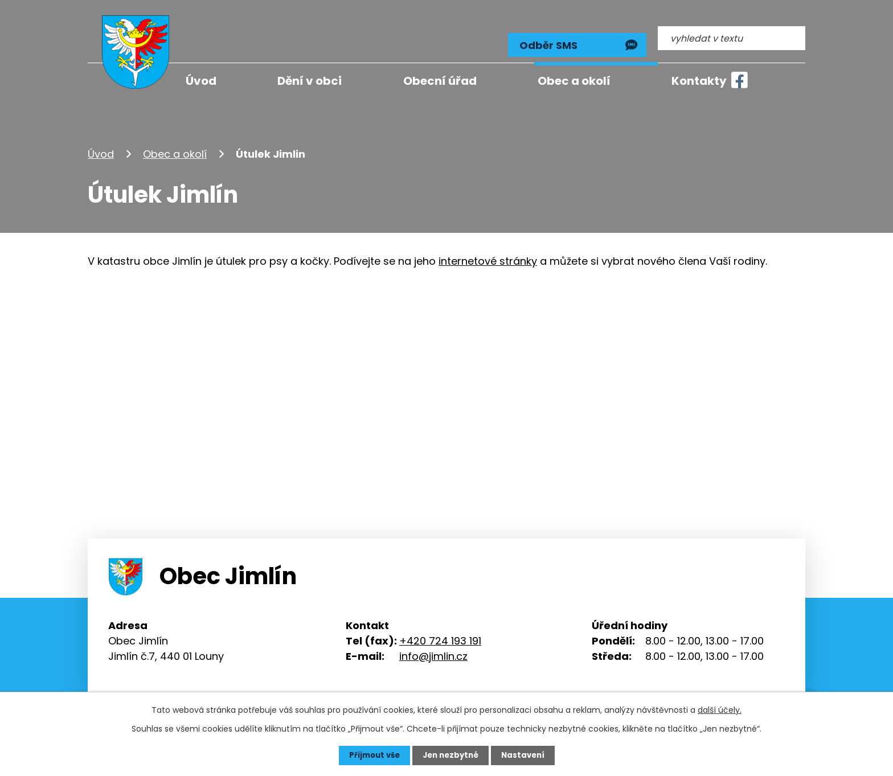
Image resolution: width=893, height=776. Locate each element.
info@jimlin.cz (433, 646)
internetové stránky (488, 252)
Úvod (101, 144)
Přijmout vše (371, 755)
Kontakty (699, 81)
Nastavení (526, 755)
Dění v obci (309, 81)
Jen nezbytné (451, 755)
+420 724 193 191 (440, 631)
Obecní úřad (440, 81)
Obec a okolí (175, 144)
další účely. (720, 709)
